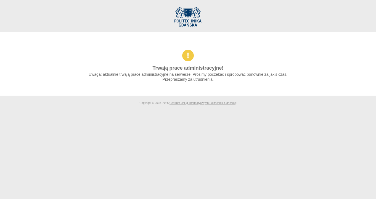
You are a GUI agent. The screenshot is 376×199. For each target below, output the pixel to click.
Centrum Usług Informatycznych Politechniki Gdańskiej (203, 102)
